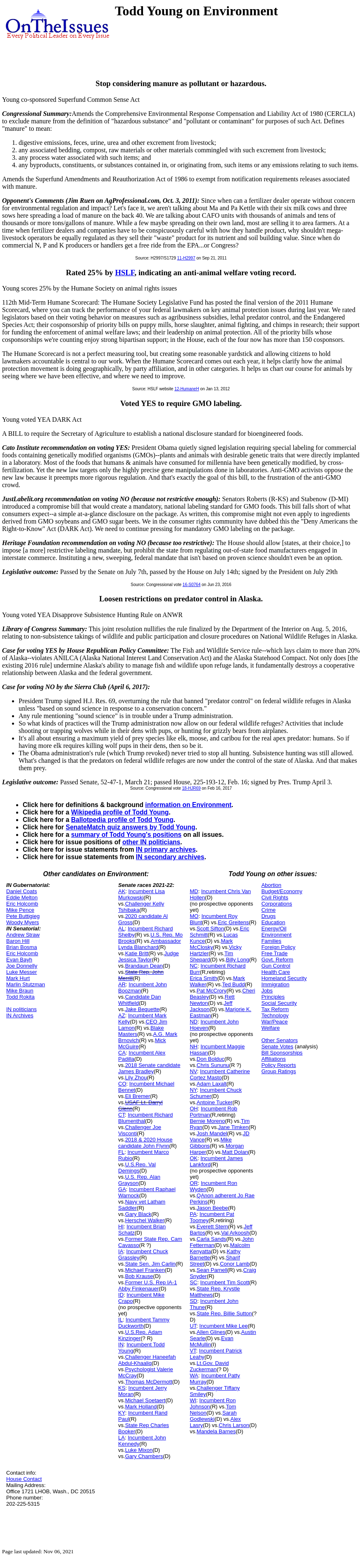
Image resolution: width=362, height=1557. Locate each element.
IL (120, 1320)
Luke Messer (21, 972)
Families (271, 941)
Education (273, 922)
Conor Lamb (235, 1264)
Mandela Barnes (216, 1431)
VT (193, 1351)
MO (194, 916)
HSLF (124, 272)
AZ (121, 1015)
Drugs (268, 916)
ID (121, 1295)
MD (194, 891)
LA (121, 1437)
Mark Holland (141, 1406)
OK (194, 1158)
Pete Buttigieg (23, 916)
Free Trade (274, 953)
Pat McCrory (211, 991)
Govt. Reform (277, 959)
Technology (274, 1015)
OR (194, 1183)
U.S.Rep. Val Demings (137, 1167)
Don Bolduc (210, 1059)
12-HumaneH (186, 389)
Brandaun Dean (144, 966)
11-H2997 (186, 258)
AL (121, 928)
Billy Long (237, 959)
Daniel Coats (21, 891)
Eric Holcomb (22, 904)
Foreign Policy (278, 947)
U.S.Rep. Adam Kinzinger (140, 1335)
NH (194, 1046)
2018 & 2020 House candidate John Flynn (145, 1143)
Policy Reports (278, 1065)
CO (122, 1084)
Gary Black (138, 1214)
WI (193, 1400)
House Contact (24, 1479)
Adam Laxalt (211, 1084)
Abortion (271, 885)
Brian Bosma (21, 947)
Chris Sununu (213, 1065)
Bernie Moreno (207, 1121)
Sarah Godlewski (213, 1416)
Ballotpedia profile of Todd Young (122, 819)
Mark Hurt (18, 978)
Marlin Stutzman (25, 984)
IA (120, 1251)
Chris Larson (234, 1425)
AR (122, 984)
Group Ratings (278, 1071)
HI (121, 1226)
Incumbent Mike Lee (223, 1326)
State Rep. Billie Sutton (224, 1313)
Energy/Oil (273, 928)
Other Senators (279, 1040)
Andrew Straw (23, 935)
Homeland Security (284, 978)
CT (121, 1115)
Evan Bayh (19, 959)
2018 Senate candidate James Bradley (149, 1068)
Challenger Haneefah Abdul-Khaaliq (147, 1360)
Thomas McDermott (148, 1382)
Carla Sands (211, 1239)
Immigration (275, 984)
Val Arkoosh (235, 1233)
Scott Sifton (210, 928)
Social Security (279, 1003)
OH (194, 1108)
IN (121, 1344)
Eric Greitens (233, 922)
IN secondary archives (170, 856)
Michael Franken (145, 1270)
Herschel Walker (144, 1220)
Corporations (276, 904)
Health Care (275, 972)
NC (194, 966)
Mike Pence (20, 910)
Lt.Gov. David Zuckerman (209, 1366)
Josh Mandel (212, 1133)
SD (193, 1301)
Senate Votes (277, 1046)
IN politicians (21, 1009)
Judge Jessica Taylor (148, 956)
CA (122, 1053)
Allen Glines (211, 1332)
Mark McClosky (211, 944)
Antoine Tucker (215, 1102)
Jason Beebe (212, 1208)
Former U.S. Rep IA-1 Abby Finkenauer (147, 1285)
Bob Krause (139, 1276)
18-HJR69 (191, 788)
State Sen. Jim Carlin (150, 1264)
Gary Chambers (144, 1456)
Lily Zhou (136, 1077)
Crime (268, 910)
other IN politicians (151, 842)
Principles (272, 997)
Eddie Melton (22, 897)
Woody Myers (22, 922)
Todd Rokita (20, 997)
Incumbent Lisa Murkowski (141, 894)
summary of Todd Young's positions (126, 834)
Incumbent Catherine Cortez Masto (220, 1074)
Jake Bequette (142, 1009)
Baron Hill (17, 941)
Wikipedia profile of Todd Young (120, 812)
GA (122, 1189)
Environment (276, 935)
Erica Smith (203, 978)
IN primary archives (166, 849)
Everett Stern (212, 1226)
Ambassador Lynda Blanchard (149, 944)
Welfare (270, 1028)
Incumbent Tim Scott (225, 1282)
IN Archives (19, 1015)
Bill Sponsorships (281, 1053)
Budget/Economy (281, 891)
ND (194, 1022)
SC (193, 1282)
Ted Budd (233, 984)
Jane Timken (233, 1127)
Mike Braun (19, 991)
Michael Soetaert (145, 1400)
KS (121, 1388)
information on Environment (188, 804)
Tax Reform (274, 1009)
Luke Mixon (138, 1450)
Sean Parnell (212, 1270)
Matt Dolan (235, 1152)
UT (193, 1326)
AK (121, 891)
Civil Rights (274, 897)
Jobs (266, 991)
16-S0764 (191, 584)
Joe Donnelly (21, 966)
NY (193, 1090)
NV (193, 1071)
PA (193, 1214)
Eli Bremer (137, 1096)
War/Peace (274, 1022)
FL (121, 1152)
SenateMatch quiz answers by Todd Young (130, 827)
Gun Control (275, 966)
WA (194, 1375)
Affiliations (273, 1059)
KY (121, 1413)
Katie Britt (136, 953)
